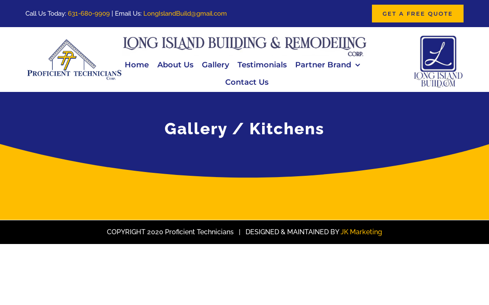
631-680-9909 (89, 13)
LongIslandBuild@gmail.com (185, 13)
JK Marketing (361, 232)
